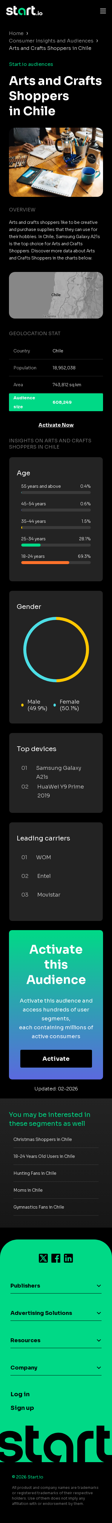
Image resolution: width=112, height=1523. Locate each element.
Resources (25, 1340)
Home (16, 33)
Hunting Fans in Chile (34, 1173)
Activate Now (56, 425)
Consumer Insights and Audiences (51, 41)
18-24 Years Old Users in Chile (44, 1156)
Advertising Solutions (41, 1313)
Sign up (22, 1408)
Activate (56, 1059)
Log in (20, 1394)
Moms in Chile (28, 1190)
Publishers (25, 1286)
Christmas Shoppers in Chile (42, 1139)
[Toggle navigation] (101, 10)
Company (23, 1367)
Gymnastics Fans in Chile (38, 1207)
